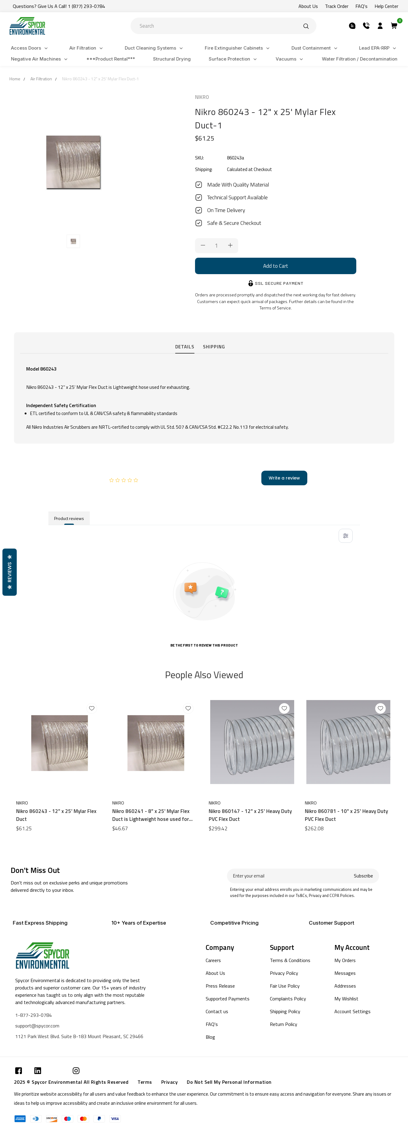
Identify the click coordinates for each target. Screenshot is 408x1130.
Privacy (169, 1082)
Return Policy (283, 1024)
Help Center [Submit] (386, 6)
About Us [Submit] (308, 6)
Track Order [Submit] (336, 6)
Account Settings (352, 1011)
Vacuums (290, 59)
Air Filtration (87, 48)
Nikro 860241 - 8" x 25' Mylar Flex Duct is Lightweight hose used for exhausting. (151, 815)
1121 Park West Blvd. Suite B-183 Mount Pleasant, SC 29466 (79, 1036)
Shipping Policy (285, 1011)
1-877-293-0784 (33, 1015)
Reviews (9, 572)
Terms (145, 1082)
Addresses (345, 985)
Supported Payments (227, 998)
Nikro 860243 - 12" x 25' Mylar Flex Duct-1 (100, 78)
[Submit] (306, 26)
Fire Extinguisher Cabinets (238, 48)
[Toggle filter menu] (346, 536)
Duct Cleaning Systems (155, 48)
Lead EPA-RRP (378, 48)
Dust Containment (315, 48)
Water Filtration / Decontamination (359, 59)
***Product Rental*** (110, 59)
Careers (213, 960)
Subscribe (363, 875)
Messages (345, 973)
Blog (210, 1037)
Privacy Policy (284, 973)
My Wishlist (346, 998)
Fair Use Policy (285, 985)
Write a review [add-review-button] (284, 478)
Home (14, 78)
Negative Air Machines (40, 59)
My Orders (345, 960)
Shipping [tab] (214, 346)
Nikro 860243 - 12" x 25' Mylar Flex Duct (56, 815)
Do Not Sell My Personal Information (229, 1082)
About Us (215, 973)
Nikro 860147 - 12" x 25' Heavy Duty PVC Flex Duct (250, 815)
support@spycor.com (37, 1025)
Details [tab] (184, 346)
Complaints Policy (288, 998)
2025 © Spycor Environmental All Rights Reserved (71, 1082)
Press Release (220, 985)
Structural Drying (172, 59)
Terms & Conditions (290, 960)
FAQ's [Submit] (361, 6)
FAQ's (212, 1024)
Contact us (217, 1011)
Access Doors (30, 48)
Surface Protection (234, 59)
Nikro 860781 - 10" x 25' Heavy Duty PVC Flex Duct (346, 815)
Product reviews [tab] (69, 518)
